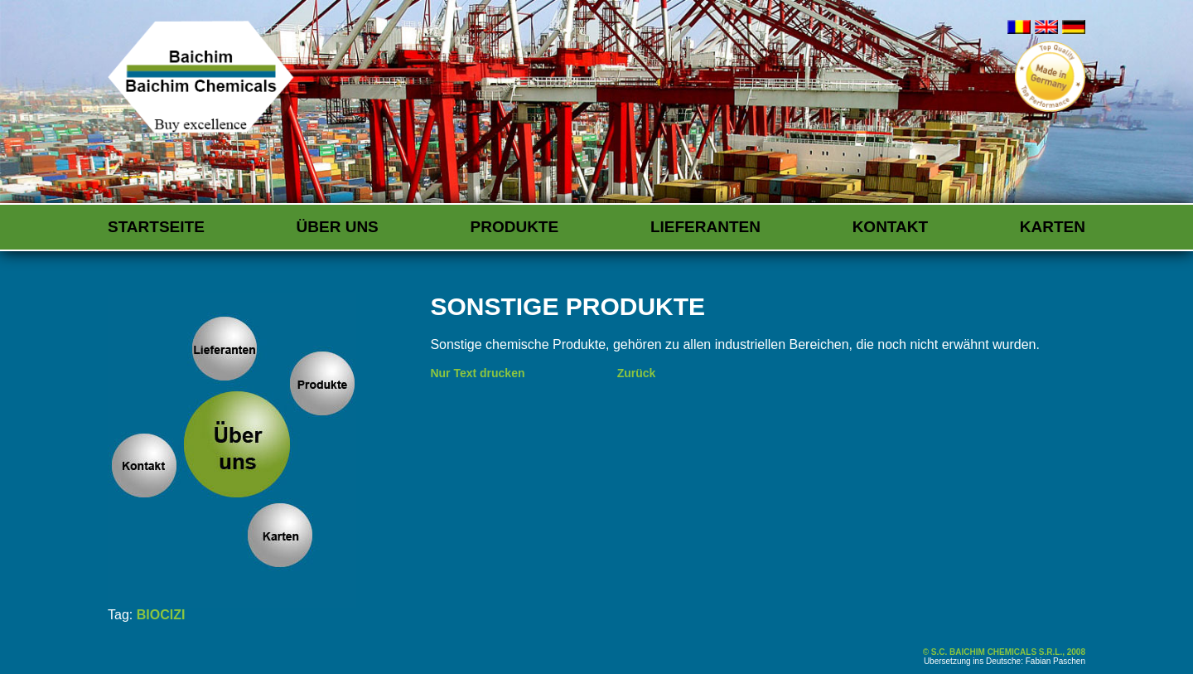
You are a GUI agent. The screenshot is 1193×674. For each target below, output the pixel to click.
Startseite (156, 226)
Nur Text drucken (477, 373)
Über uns (338, 226)
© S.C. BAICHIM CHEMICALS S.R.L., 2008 (1004, 652)
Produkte (515, 226)
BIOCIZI (161, 615)
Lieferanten (705, 226)
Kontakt (890, 226)
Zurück (636, 373)
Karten (1052, 226)
